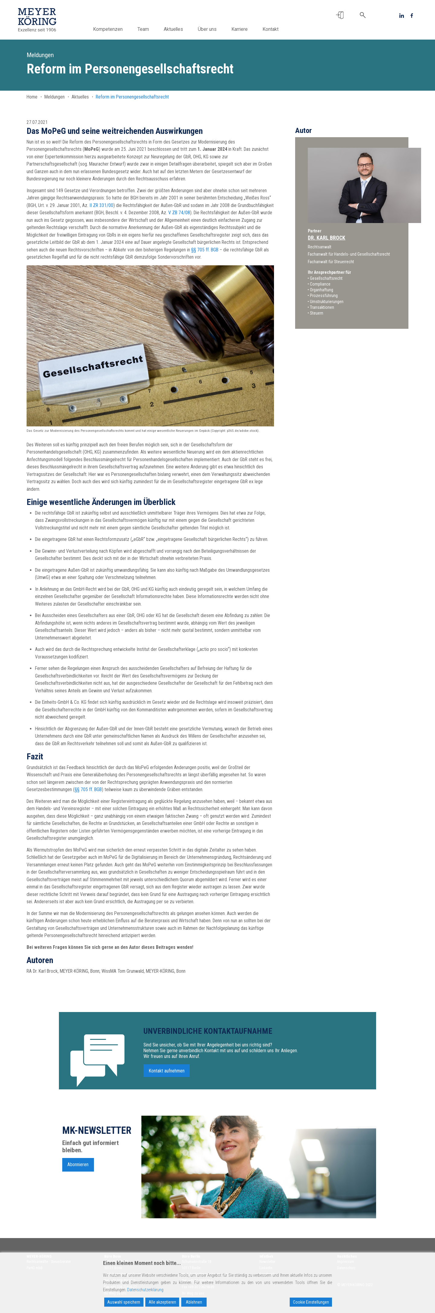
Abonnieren (78, 1167)
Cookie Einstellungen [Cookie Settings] (311, 1302)
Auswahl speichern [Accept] (123, 1302)
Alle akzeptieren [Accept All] (162, 1302)
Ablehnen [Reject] (194, 1302)
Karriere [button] (239, 29)
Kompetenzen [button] (108, 29)
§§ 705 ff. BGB (204, 250)
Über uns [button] (207, 29)
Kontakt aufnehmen (167, 1073)
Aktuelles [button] (173, 29)
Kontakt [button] (271, 29)
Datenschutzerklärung (145, 1289)
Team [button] (143, 29)
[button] (340, 15)
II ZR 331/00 (101, 205)
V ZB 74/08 (179, 212)
